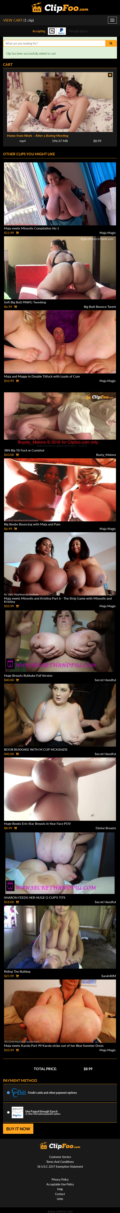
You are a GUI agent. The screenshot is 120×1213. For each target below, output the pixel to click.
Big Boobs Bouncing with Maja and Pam (32, 524)
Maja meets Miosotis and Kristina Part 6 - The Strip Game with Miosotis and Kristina (58, 599)
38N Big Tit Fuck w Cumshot (24, 450)
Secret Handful (105, 680)
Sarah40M (108, 976)
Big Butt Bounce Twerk (100, 306)
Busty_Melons (106, 455)
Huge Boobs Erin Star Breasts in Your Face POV (37, 823)
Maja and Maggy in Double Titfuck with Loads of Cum (42, 376)
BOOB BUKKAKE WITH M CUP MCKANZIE (36, 749)
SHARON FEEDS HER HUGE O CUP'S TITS (34, 897)
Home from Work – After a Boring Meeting (37, 135)
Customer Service (60, 1157)
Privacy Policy (60, 1179)
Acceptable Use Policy (60, 1184)
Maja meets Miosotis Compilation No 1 (31, 228)
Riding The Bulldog (17, 971)
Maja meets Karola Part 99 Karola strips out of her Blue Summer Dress (54, 1045)
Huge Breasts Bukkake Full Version (28, 675)
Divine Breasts (106, 828)
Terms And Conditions (60, 1161)
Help (60, 1189)
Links (60, 1199)
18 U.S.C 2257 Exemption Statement (60, 1166)
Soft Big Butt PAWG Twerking (25, 302)
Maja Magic (107, 233)
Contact (60, 1194)
